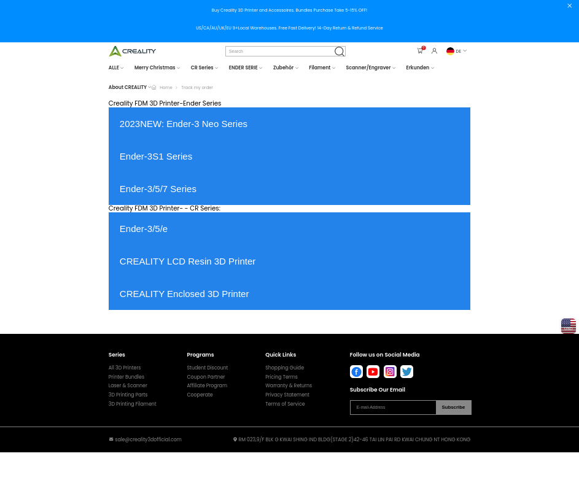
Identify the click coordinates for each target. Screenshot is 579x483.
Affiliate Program (207, 386)
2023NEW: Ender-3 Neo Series (183, 123)
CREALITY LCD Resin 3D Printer (187, 261)
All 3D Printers (125, 368)
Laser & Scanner (128, 386)
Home (166, 87)
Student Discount (207, 368)
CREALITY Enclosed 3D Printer (184, 293)
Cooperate (200, 395)
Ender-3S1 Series (156, 156)
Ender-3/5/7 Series (158, 189)
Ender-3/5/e (144, 228)
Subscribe (453, 407)
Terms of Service (285, 404)
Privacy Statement (287, 395)
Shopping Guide (284, 368)
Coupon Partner (206, 377)
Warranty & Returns (288, 386)
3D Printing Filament (133, 404)
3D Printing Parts (128, 395)
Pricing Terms (281, 377)
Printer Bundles (126, 377)
